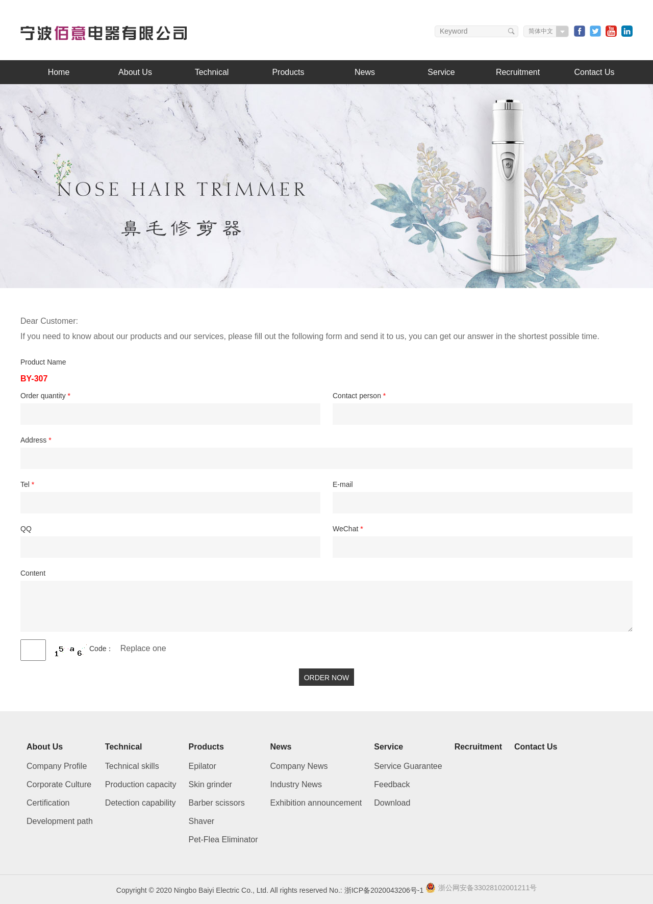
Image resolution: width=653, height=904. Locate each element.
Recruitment (518, 72)
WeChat (348, 529)
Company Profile (57, 766)
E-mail (343, 484)
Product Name (43, 362)
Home (59, 72)
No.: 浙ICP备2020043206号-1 (376, 890)
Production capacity (141, 784)
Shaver (202, 821)
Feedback (392, 784)
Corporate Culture (59, 784)
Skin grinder (210, 784)
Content (32, 573)
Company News (299, 766)
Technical (212, 72)
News (365, 72)
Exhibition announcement (316, 802)
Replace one (143, 648)
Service (441, 72)
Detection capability (140, 802)
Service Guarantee (408, 766)
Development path (60, 821)
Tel (27, 484)
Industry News (296, 784)
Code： (101, 648)
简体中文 (541, 31)
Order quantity (45, 396)
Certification (48, 802)
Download (392, 802)
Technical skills (132, 766)
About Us (135, 72)
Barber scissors (217, 802)
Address (36, 440)
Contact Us (594, 72)
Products (288, 72)
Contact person (359, 396)
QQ (26, 529)
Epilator (202, 766)
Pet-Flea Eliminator (223, 839)
